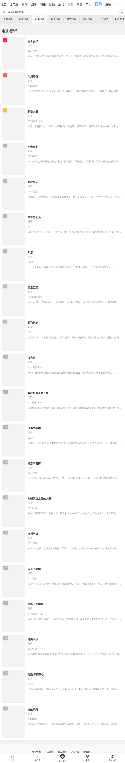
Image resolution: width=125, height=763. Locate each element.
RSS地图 (49, 751)
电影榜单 (39, 19)
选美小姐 (33, 639)
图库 (37, 4)
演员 (64, 4)
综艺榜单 (71, 19)
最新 (111, 4)
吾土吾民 (33, 41)
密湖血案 (33, 146)
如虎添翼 (33, 76)
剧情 (55, 4)
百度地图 (62, 751)
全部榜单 (7, 19)
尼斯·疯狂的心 (36, 674)
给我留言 (88, 751)
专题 (83, 4)
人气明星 (103, 19)
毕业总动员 (34, 217)
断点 (30, 252)
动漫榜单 (55, 19)
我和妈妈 (33, 322)
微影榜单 (87, 19)
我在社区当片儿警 (38, 393)
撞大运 (31, 357)
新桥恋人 (33, 182)
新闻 (28, 4)
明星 (46, 4)
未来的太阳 (34, 569)
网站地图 (36, 751)
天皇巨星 (33, 287)
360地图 (75, 751)
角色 (73, 4)
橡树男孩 (33, 533)
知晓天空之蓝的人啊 (39, 498)
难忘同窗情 (34, 463)
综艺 (7, 4)
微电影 (17, 4)
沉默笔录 (33, 709)
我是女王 (33, 111)
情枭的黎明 (34, 428)
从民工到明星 (35, 604)
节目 (92, 4)
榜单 (101, 4)
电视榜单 (23, 19)
